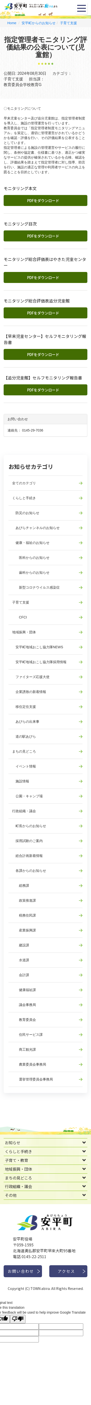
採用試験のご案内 (27, 841)
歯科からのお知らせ (31, 572)
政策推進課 (24, 900)
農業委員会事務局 (29, 1064)
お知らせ (12, 1143)
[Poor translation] (17, 1319)
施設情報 (20, 781)
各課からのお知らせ (29, 871)
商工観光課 (24, 1049)
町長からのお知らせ (29, 826)
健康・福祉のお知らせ (31, 543)
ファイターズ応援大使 (31, 677)
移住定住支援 (24, 707)
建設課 (20, 945)
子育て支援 (68, 23)
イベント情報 (24, 766)
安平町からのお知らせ (39, 23)
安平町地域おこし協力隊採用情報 (39, 662)
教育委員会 (24, 1020)
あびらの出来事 (25, 722)
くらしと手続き (24, 498)
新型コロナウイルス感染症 (36, 587)
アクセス (66, 1271)
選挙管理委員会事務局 (32, 1079)
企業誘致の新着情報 (29, 692)
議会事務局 (24, 1005)
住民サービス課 (27, 1035)
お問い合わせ (21, 1271)
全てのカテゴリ (24, 483)
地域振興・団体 (24, 632)
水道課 (20, 960)
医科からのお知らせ (31, 558)
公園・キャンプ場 (27, 796)
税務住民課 (24, 915)
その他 (11, 1195)
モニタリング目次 (20, 224)
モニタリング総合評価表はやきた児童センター (45, 262)
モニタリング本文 (20, 188)
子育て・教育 (16, 1160)
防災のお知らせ (25, 513)
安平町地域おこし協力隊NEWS (37, 647)
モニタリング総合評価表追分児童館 (37, 301)
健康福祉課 (24, 990)
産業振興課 (24, 930)
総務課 (20, 885)
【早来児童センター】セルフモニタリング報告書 (45, 339)
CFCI (19, 617)
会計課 (20, 975)
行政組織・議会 (24, 811)
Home (11, 23)
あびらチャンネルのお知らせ (36, 528)
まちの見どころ (24, 751)
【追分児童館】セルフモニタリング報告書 (43, 378)
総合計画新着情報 (27, 856)
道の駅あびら (24, 736)
